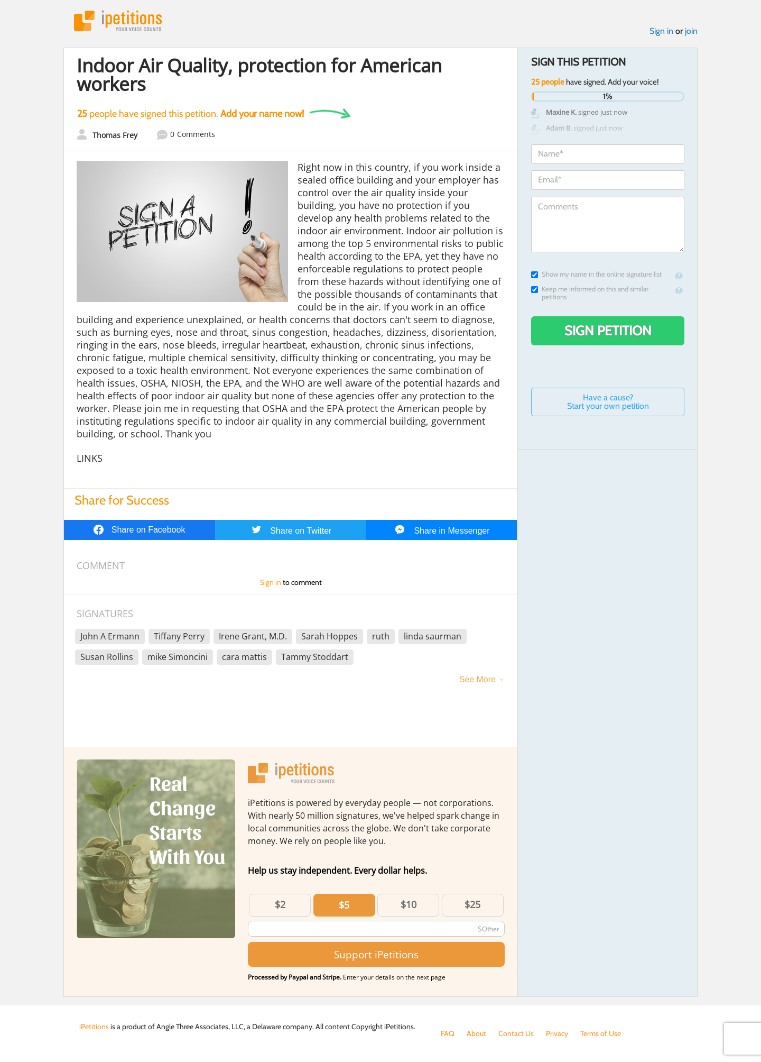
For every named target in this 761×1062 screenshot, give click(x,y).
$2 (280, 904)
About (476, 1033)
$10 (408, 904)
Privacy (557, 1033)
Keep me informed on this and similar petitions (589, 293)
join (691, 31)
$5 (344, 905)
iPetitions (118, 21)
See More (477, 679)
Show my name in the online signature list (596, 274)
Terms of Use (600, 1033)
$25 (472, 904)
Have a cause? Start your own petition (608, 401)
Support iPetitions (376, 954)
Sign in (661, 31)
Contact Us (516, 1033)
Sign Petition (608, 330)
